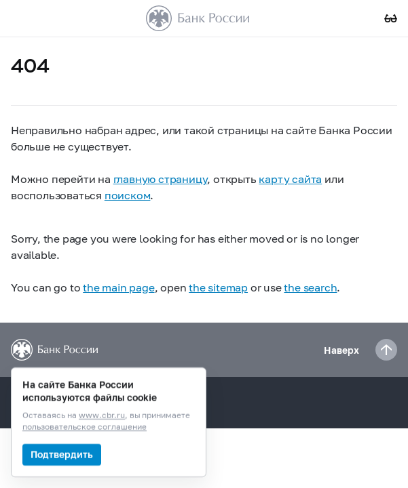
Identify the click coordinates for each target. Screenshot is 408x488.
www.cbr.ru (102, 416)
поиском (128, 194)
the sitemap (218, 287)
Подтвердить (62, 454)
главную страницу (160, 178)
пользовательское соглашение (84, 427)
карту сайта (290, 178)
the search (310, 287)
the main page (118, 287)
